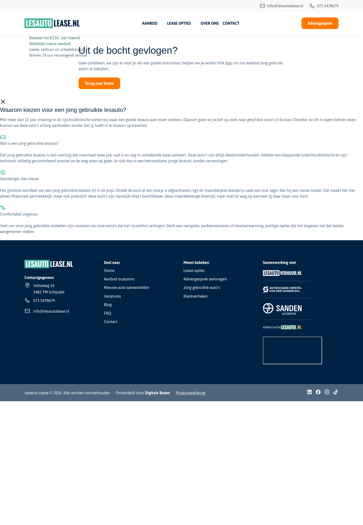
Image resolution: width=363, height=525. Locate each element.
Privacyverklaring (190, 393)
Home (109, 270)
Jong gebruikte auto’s (201, 287)
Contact (230, 23)
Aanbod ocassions (119, 279)
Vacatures (112, 296)
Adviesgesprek (320, 23)
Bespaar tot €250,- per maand (54, 38)
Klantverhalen (195, 296)
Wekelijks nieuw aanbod (50, 43)
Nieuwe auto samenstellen (126, 287)
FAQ (107, 313)
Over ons (209, 23)
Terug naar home (99, 83)
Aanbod (149, 23)
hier (228, 63)
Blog (108, 304)
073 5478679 (324, 6)
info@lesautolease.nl (281, 6)
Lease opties (179, 23)
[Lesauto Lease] (52, 23)
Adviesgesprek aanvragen (205, 279)
